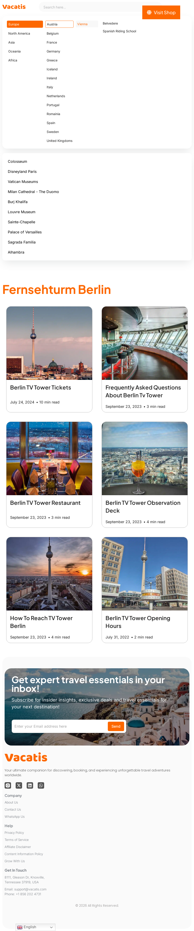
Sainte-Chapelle (21, 222)
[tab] (25, 24)
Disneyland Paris (22, 171)
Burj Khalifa (18, 201)
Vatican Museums (23, 181)
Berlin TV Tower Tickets (40, 387)
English (26, 927)
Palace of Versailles (25, 232)
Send (115, 726)
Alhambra (16, 252)
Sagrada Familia (22, 242)
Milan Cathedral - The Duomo (33, 191)
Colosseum (17, 161)
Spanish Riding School (119, 31)
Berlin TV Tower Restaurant (45, 502)
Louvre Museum (21, 212)
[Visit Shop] (161, 12)
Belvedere (110, 23)
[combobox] (100, 7)
